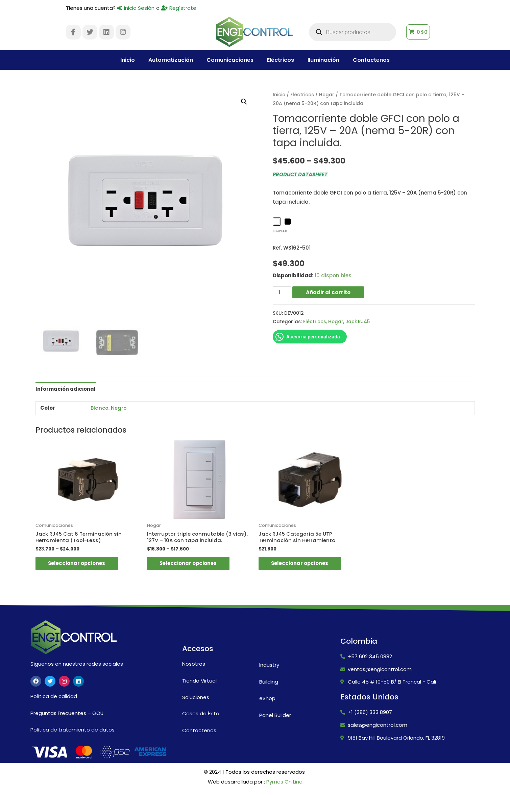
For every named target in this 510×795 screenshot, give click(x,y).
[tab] (65, 389)
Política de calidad (53, 696)
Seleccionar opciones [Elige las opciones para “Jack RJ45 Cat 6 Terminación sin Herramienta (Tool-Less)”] (78, 563)
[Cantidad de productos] (282, 292)
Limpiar (280, 231)
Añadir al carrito (328, 292)
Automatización (170, 60)
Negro (119, 407)
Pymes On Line (284, 782)
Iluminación (323, 60)
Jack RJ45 (358, 321)
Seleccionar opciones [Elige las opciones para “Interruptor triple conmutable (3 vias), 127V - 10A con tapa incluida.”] (190, 563)
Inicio (127, 60)
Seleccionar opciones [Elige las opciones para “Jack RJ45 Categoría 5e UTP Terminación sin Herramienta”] (301, 563)
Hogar (326, 95)
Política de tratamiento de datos (72, 730)
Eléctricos (280, 60)
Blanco (99, 407)
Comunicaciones (230, 60)
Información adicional (65, 388)
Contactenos (371, 60)
